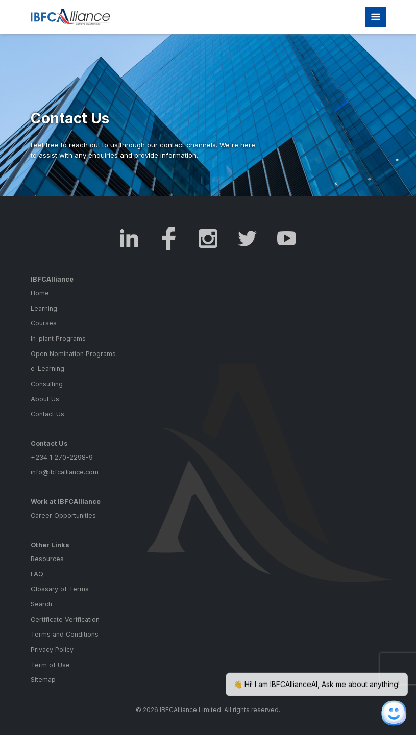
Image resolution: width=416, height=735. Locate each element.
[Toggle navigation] (375, 17)
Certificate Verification (65, 619)
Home (40, 293)
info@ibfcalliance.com (65, 472)
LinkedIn (129, 238)
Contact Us (47, 414)
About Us (45, 399)
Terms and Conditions (65, 634)
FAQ (37, 574)
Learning (44, 308)
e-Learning (47, 368)
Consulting (47, 384)
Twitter (247, 238)
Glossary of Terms (60, 589)
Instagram (208, 238)
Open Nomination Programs (73, 354)
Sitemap (43, 679)
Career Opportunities (63, 515)
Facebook (168, 238)
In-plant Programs (58, 338)
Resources (47, 559)
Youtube (286, 238)
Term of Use (50, 665)
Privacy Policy (52, 649)
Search (41, 604)
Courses (44, 323)
